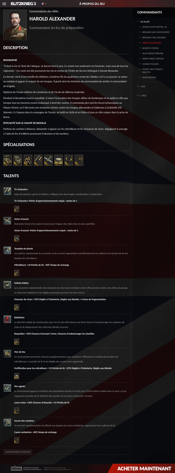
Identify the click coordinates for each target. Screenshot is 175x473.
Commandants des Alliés (43, 11)
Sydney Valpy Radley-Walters (152, 70)
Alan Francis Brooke (152, 53)
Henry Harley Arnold (153, 58)
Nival (53, 468)
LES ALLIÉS (145, 21)
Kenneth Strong (150, 48)
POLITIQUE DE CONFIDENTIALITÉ (32, 469)
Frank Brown (149, 77)
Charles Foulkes (150, 64)
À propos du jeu (92, 4)
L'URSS (143, 95)
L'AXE (142, 86)
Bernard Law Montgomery (156, 32)
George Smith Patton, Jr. (154, 27)
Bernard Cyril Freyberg (154, 37)
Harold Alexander (151, 42)
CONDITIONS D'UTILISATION (31, 468)
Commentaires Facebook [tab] (18, 452)
